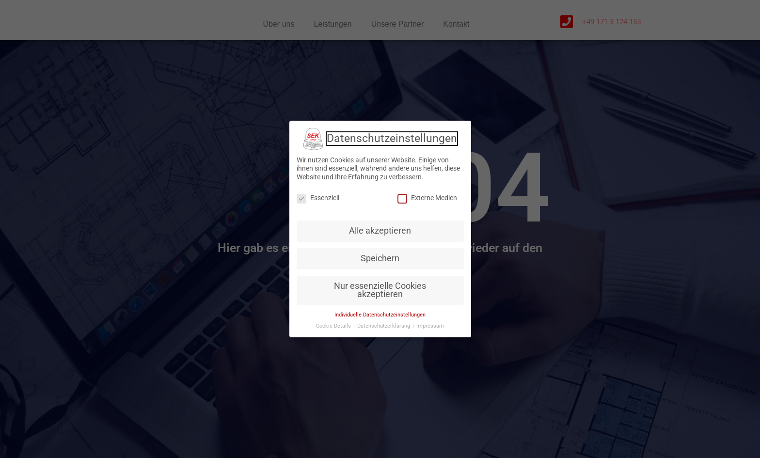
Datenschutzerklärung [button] (384, 326)
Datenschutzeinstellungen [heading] (392, 138)
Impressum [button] (430, 326)
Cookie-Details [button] (334, 326)
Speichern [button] (380, 258)
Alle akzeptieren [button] (380, 231)
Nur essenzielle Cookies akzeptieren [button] (380, 290)
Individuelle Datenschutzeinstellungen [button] (380, 315)
